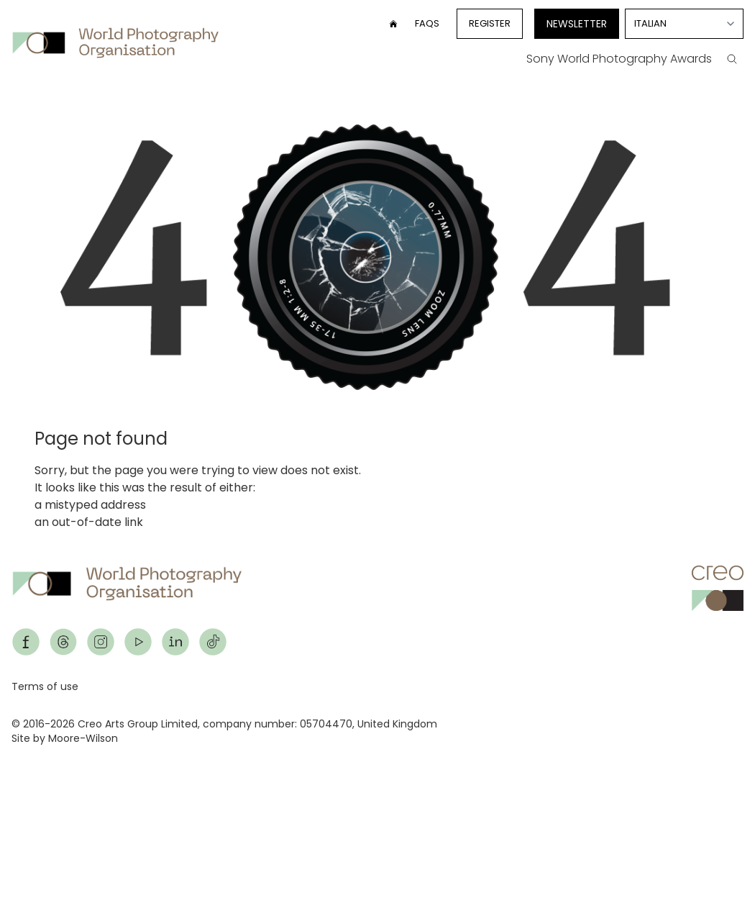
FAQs (427, 23)
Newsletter (576, 24)
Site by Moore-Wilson (65, 738)
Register (490, 23)
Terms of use (45, 686)
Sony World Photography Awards (619, 58)
